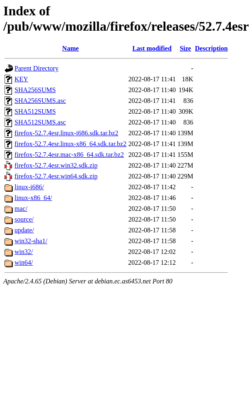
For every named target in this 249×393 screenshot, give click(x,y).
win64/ (24, 262)
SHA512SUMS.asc (40, 122)
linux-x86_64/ (33, 197)
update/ (24, 230)
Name (70, 48)
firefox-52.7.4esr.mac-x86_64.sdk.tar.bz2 (69, 154)
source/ (24, 219)
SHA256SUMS (35, 89)
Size (185, 48)
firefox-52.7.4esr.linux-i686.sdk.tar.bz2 (66, 133)
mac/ (21, 208)
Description (211, 48)
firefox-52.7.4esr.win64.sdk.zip (56, 176)
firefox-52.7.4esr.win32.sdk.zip (56, 165)
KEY (21, 79)
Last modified (152, 48)
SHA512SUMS (35, 111)
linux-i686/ (29, 186)
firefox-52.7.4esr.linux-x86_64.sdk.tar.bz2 (70, 143)
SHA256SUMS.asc (40, 100)
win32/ (24, 251)
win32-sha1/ (31, 240)
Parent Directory (36, 68)
